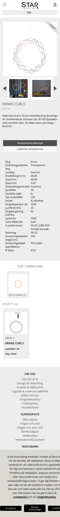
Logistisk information (30, 149)
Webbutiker (30, 435)
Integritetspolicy (30, 399)
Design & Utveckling (30, 383)
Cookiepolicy (30, 403)
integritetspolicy (46, 497)
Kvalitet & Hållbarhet (30, 387)
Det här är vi (30, 379)
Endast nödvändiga (35, 508)
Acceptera (11, 508)
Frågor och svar (30, 423)
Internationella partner (30, 439)
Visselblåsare (30, 407)
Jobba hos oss (30, 395)
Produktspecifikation (30, 143)
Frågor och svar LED (30, 427)
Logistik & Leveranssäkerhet (30, 391)
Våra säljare (30, 419)
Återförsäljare (30, 431)
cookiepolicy (20, 497)
